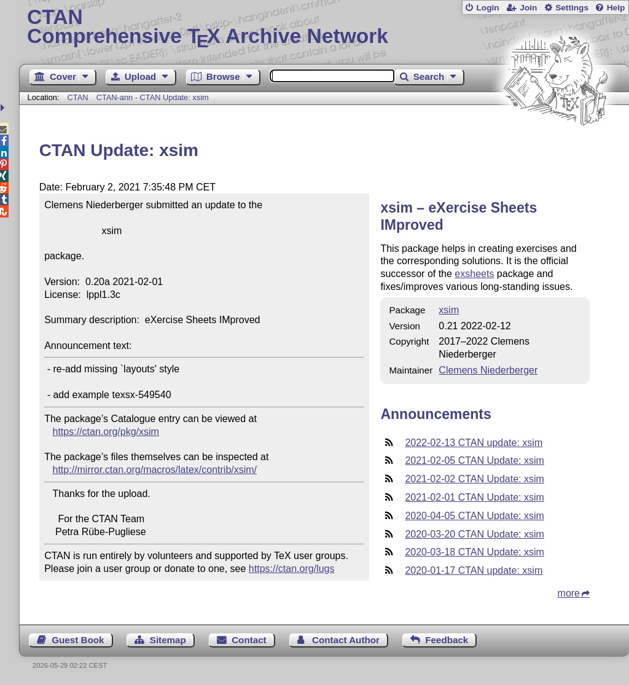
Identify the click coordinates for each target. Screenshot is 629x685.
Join (528, 7)
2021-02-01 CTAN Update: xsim (474, 497)
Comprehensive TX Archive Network (324, 27)
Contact (249, 640)
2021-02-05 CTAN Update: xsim (474, 460)
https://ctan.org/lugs (292, 568)
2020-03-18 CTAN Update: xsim (474, 552)
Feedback (446, 640)
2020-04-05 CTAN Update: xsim (474, 516)
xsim (449, 310)
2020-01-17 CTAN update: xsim (473, 570)
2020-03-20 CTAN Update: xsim (474, 534)
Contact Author (346, 640)
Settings (571, 7)
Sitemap (168, 640)
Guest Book (78, 640)
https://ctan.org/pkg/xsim (106, 431)
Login (487, 7)
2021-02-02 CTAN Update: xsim (474, 479)
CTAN (78, 97)
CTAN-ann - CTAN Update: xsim (152, 97)
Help (616, 7)
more (569, 593)
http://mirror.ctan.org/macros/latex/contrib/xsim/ (155, 469)
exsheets (474, 273)
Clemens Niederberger (488, 370)
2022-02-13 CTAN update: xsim (473, 442)
